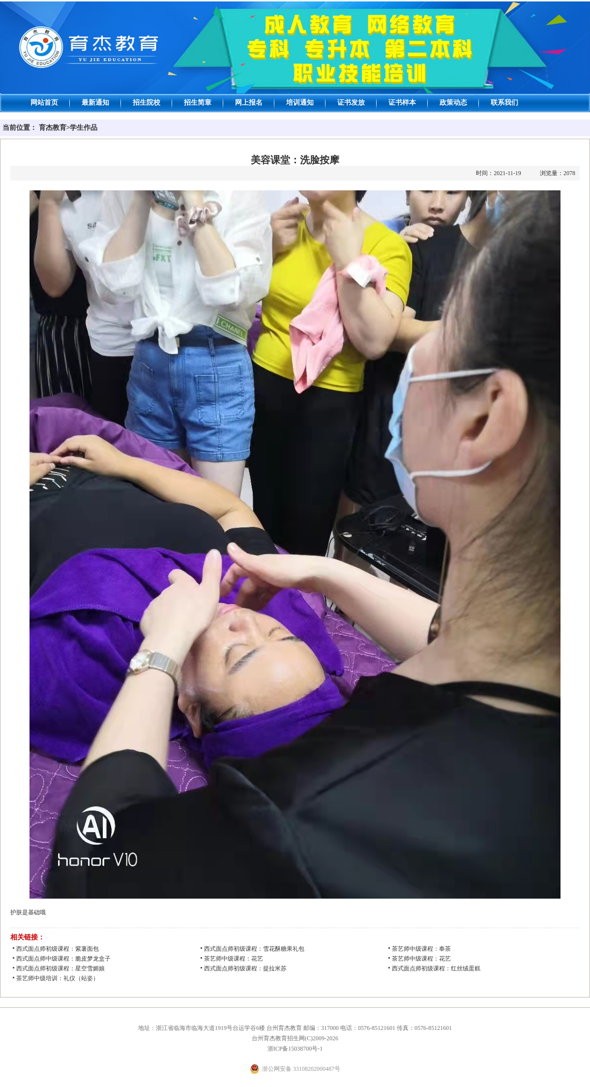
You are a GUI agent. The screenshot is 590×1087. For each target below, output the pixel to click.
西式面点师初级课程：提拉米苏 (245, 968)
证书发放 (351, 102)
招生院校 (146, 102)
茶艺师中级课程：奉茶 (421, 948)
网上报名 (249, 102)
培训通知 (300, 102)
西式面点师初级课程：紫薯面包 (57, 948)
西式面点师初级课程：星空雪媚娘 (60, 968)
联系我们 (504, 102)
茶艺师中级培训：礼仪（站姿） (57, 978)
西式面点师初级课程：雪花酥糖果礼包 (254, 948)
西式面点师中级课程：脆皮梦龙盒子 (63, 958)
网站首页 (44, 102)
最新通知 (95, 102)
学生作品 (83, 127)
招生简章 (197, 102)
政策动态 (453, 102)
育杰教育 (52, 127)
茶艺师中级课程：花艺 (233, 958)
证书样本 (402, 102)
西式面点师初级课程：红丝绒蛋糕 (436, 968)
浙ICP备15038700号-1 (295, 1048)
